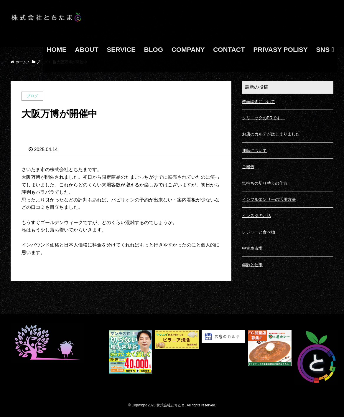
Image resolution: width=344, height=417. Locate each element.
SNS (325, 49)
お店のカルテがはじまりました (271, 134)
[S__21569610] (130, 357)
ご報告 (248, 166)
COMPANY (188, 49)
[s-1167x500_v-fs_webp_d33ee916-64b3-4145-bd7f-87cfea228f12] (177, 357)
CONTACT (229, 49)
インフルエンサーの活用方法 (269, 199)
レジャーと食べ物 (258, 232)
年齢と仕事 (252, 264)
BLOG (153, 49)
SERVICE (121, 49)
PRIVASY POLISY (280, 49)
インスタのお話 (256, 215)
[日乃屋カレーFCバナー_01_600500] (270, 357)
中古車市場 (252, 248)
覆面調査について (258, 101)
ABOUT (86, 49)
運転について (254, 150)
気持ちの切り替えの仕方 (264, 183)
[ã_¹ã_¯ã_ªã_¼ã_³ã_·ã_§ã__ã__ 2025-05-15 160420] (223, 357)
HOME (56, 49)
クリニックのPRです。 (263, 117)
